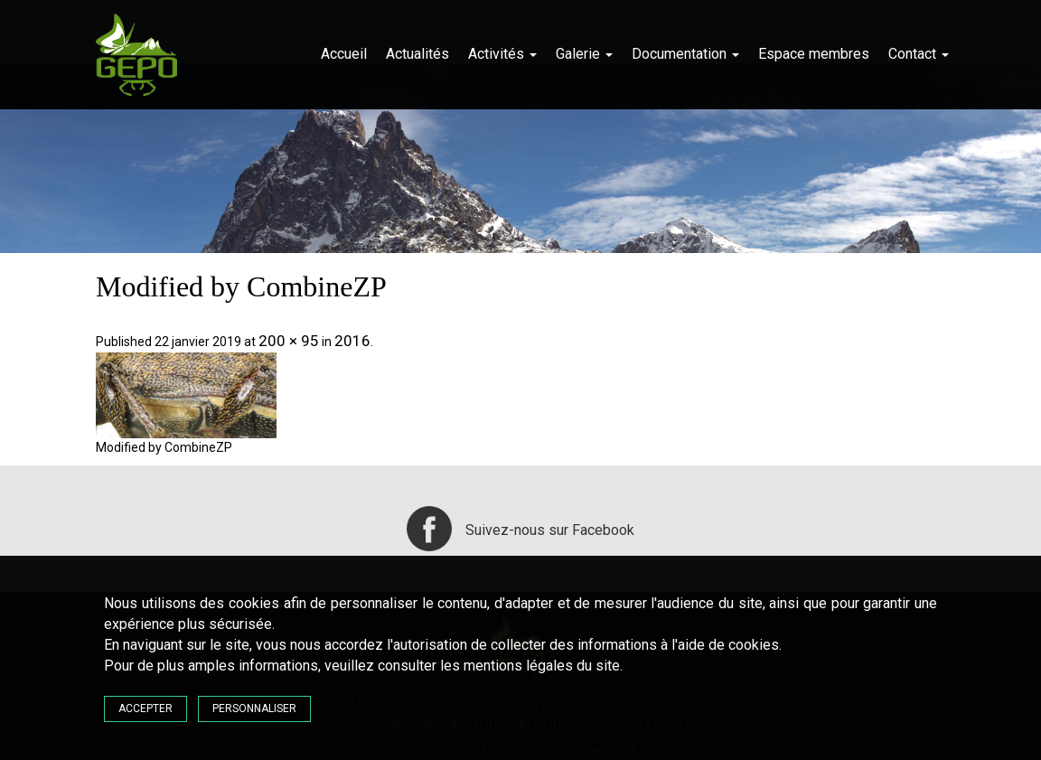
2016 (352, 341)
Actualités (417, 53)
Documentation (685, 53)
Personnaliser (254, 708)
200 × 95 (288, 341)
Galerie (584, 53)
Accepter (145, 708)
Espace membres (813, 53)
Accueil (344, 53)
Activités (502, 53)
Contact (918, 53)
